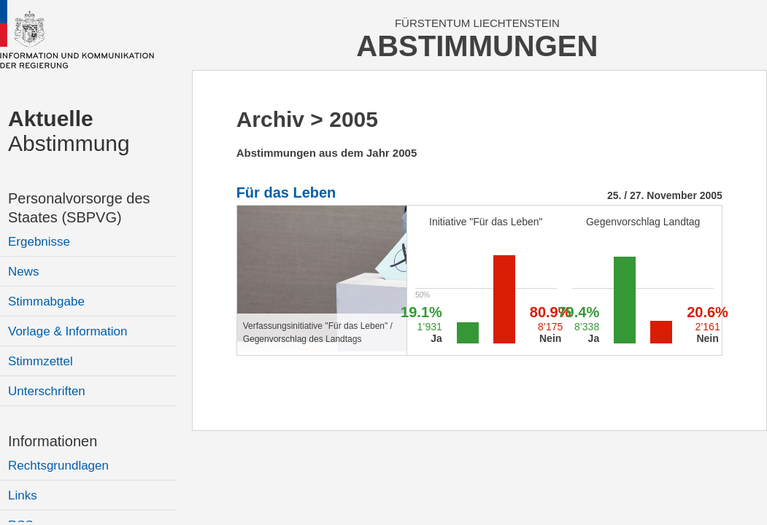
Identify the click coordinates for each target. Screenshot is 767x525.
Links (22, 495)
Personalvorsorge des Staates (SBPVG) (79, 207)
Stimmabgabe (46, 301)
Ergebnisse (39, 242)
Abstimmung (69, 130)
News (23, 272)
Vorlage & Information (67, 331)
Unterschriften (46, 391)
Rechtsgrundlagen (58, 465)
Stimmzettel (40, 361)
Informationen (52, 441)
